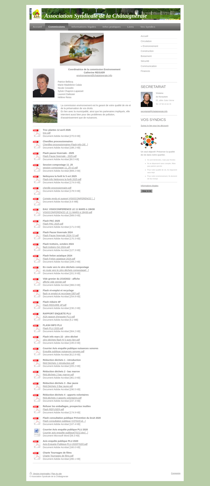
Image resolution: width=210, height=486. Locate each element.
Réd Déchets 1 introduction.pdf (58, 363)
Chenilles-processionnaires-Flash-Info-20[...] (65, 144)
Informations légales (149, 186)
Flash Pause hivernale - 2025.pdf (59, 156)
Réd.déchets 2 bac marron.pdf (58, 374)
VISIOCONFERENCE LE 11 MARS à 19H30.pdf (67, 212)
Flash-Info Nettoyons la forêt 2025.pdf (62, 179)
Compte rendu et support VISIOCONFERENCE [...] (69, 198)
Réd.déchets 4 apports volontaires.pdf (62, 398)
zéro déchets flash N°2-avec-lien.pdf (61, 339)
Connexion (175, 473)
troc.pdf (47, 133)
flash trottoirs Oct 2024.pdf (56, 247)
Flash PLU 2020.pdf (53, 328)
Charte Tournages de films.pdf (58, 455)
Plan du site (56, 474)
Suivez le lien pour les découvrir (154, 126)
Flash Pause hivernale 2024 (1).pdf (61, 235)
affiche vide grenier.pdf (54, 282)
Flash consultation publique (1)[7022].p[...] (64, 421)
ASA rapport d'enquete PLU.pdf (59, 316)
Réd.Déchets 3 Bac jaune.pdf (58, 386)
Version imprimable (40, 474)
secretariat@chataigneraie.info (154, 111)
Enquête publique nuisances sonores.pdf (63, 351)
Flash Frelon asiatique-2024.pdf (59, 258)
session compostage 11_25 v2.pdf (60, 167)
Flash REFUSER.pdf (53, 409)
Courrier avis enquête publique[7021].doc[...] (65, 432)
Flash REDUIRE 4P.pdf (54, 305)
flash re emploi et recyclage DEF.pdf (61, 293)
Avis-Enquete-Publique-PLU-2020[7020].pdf (65, 444)
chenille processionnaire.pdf (57, 188)
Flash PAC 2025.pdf (53, 223)
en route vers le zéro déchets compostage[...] (66, 270)
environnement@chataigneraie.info (94, 75)
